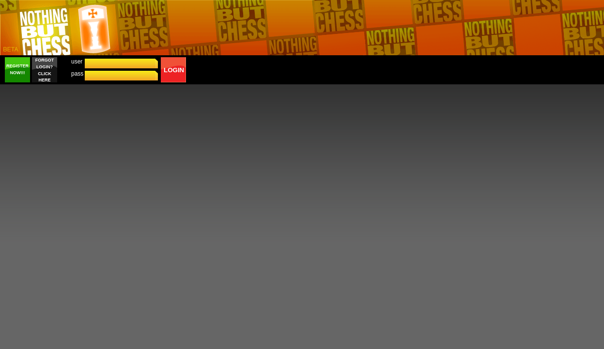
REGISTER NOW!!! (17, 69)
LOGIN (174, 70)
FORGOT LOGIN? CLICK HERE (44, 70)
